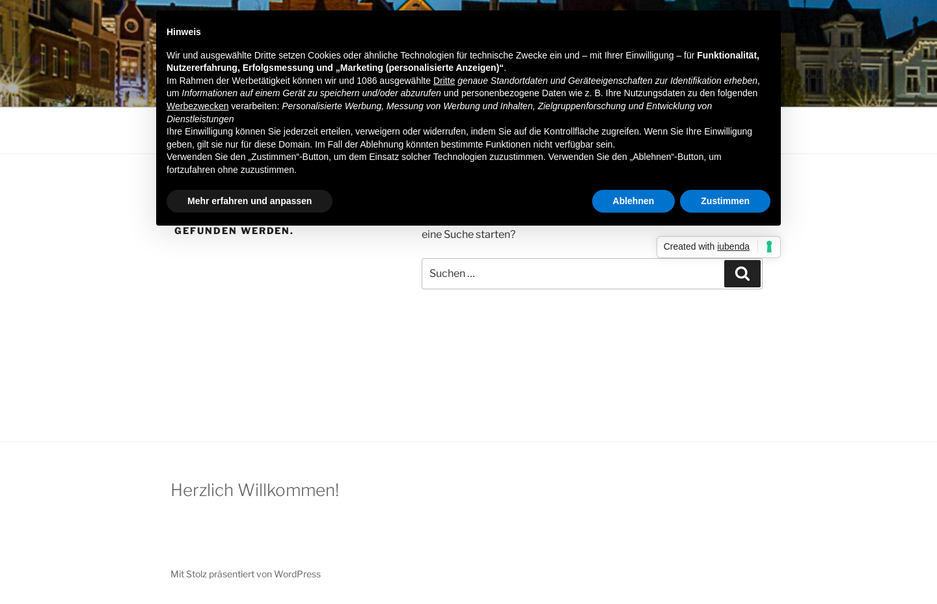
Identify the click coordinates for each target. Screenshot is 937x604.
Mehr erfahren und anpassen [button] (249, 201)
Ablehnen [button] (634, 201)
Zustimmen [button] (725, 201)
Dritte (444, 80)
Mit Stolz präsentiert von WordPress (245, 573)
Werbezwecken (197, 106)
